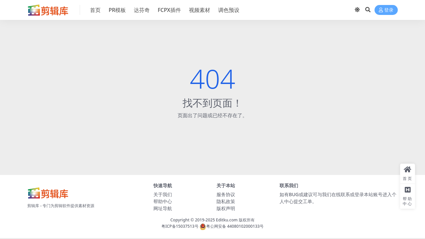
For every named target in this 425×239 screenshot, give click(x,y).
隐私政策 (225, 201)
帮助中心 (162, 201)
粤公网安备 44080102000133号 (232, 226)
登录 (386, 10)
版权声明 (225, 208)
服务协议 (225, 194)
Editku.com (226, 220)
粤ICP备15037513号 (180, 226)
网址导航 (162, 208)
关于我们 (162, 194)
